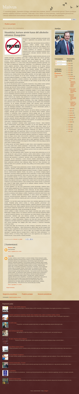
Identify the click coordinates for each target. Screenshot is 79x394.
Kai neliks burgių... (13, 322)
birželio (71, 113)
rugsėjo (71, 108)
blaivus (10, 7)
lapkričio (71, 78)
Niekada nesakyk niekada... (15, 378)
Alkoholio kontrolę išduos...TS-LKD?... (17, 362)
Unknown (58, 73)
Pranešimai (59, 61)
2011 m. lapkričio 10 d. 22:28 (14, 251)
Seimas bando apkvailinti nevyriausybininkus (72, 90)
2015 (69, 65)
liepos (70, 110)
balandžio (71, 117)
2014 (69, 67)
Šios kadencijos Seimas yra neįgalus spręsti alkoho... (72, 83)
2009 (69, 127)
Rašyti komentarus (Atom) (15, 297)
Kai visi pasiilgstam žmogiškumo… (17, 354)
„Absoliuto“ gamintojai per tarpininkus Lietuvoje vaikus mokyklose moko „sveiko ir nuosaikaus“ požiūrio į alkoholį (34, 314)
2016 (69, 63)
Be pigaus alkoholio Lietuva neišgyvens (18, 338)
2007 (69, 131)
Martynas (10, 247)
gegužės (71, 115)
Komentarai (59, 64)
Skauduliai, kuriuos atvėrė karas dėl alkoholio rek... (72, 97)
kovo (70, 119)
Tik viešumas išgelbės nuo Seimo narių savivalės (72, 103)
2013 (69, 70)
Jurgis (9, 256)
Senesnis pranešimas (44, 294)
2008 (69, 129)
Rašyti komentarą (10, 287)
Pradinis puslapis (10, 24)
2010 (69, 124)
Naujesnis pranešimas (10, 294)
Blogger (46, 390)
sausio (71, 121)
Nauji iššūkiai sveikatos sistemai (16, 346)
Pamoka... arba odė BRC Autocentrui (17, 306)
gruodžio (71, 76)
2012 (69, 72)
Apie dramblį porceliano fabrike (16, 330)
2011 (69, 74)
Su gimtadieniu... (13, 370)
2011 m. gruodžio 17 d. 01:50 (14, 284)
